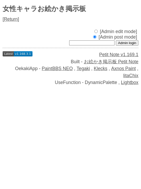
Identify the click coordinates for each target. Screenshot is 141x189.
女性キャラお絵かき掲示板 (44, 9)
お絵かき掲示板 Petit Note (111, 61)
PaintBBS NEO (57, 68)
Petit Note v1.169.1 (118, 54)
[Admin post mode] (115, 37)
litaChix (130, 75)
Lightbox (129, 82)
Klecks (100, 68)
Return (11, 19)
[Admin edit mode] (115, 31)
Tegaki (83, 68)
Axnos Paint (123, 68)
